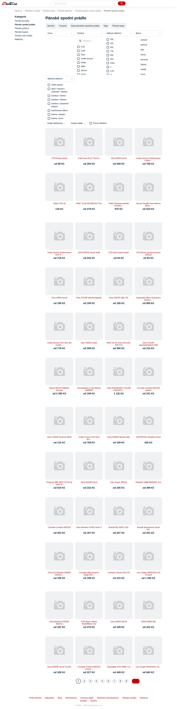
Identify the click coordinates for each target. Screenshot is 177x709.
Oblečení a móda (32, 11)
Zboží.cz (18, 11)
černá (143, 55)
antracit (144, 40)
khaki (143, 74)
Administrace (71, 698)
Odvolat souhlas (129, 698)
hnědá (143, 69)
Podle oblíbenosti (55, 123)
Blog (60, 698)
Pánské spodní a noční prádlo (88, 11)
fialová (143, 64)
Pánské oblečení (65, 11)
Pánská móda (49, 11)
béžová (144, 45)
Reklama (144, 698)
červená (144, 60)
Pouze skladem (100, 123)
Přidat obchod (35, 698)
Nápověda (49, 698)
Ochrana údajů (86, 698)
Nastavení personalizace (107, 698)
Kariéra (93, 701)
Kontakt (83, 701)
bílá (142, 50)
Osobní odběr (77, 123)
